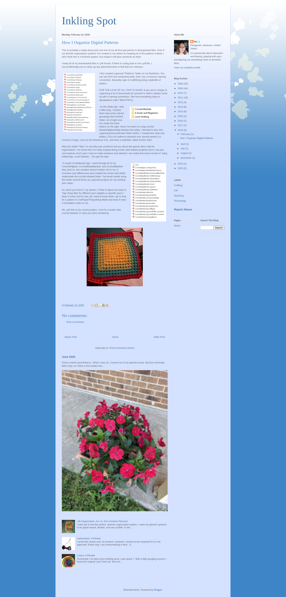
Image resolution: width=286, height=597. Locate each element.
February (186, 134)
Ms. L (197, 41)
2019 (181, 163)
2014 (181, 111)
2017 (181, 125)
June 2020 (68, 356)
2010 (181, 93)
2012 (181, 102)
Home (115, 337)
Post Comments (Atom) (122, 348)
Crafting (178, 185)
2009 (181, 88)
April (183, 144)
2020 (181, 168)
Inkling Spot (89, 21)
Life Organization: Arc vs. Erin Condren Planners (102, 521)
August (185, 153)
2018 (181, 130)
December (186, 157)
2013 (181, 106)
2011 (181, 97)
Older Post (159, 337)
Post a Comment (75, 322)
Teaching (178, 195)
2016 (181, 120)
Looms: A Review (86, 555)
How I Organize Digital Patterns (196, 138)
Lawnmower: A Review (89, 538)
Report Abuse (183, 209)
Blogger (158, 589)
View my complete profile (187, 67)
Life (176, 190)
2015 (181, 116)
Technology (180, 200)
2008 (181, 83)
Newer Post (71, 337)
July (183, 148)
